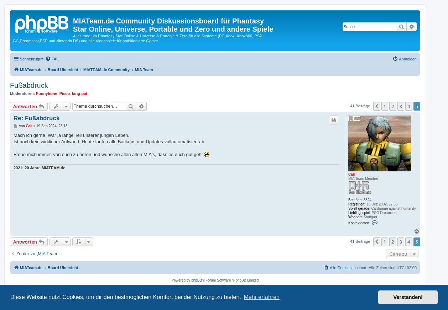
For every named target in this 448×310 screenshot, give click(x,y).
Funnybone (46, 93)
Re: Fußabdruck (36, 118)
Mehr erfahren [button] (262, 297)
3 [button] (401, 106)
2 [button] (392, 106)
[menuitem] (52, 59)
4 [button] (408, 106)
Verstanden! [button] (408, 297)
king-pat (79, 93)
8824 (367, 200)
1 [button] (385, 106)
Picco (64, 93)
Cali (351, 174)
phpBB (196, 280)
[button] (376, 106)
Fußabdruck (29, 85)
